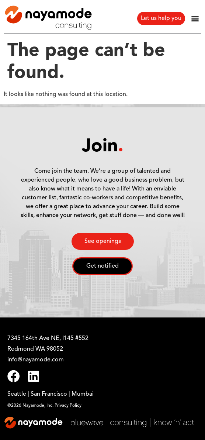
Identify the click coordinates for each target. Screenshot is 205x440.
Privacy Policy (68, 405)
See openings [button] (102, 241)
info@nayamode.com (35, 360)
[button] (195, 18)
